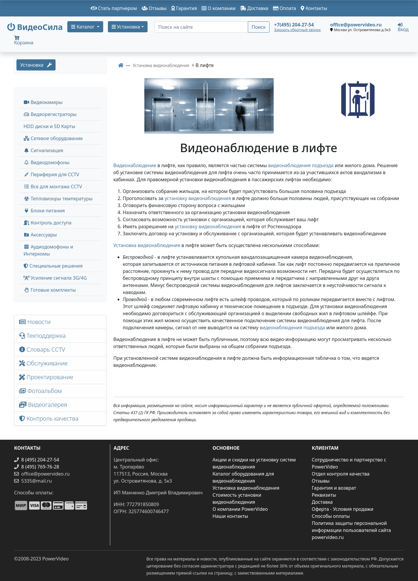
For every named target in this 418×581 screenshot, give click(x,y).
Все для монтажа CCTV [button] (53, 186)
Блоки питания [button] (44, 210)
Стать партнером (114, 8)
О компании (218, 8)
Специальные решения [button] (53, 266)
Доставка (254, 8)
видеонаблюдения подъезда (301, 165)
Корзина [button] (23, 41)
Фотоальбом (40, 391)
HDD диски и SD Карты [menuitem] (49, 126)
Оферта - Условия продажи (342, 509)
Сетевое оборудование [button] (53, 138)
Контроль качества (50, 418)
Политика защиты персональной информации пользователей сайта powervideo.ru (351, 530)
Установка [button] (126, 26)
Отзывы (154, 8)
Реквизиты (324, 495)
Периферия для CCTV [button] (51, 174)
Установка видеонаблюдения (146, 245)
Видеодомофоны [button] (47, 162)
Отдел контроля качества (341, 474)
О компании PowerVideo (240, 509)
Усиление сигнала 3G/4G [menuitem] (55, 278)
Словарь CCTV (42, 349)
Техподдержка (42, 336)
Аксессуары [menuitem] (40, 234)
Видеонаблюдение (134, 165)
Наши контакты (230, 516)
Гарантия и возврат (334, 488)
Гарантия (184, 8)
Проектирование (46, 377)
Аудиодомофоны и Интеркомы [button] (48, 250)
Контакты (314, 8)
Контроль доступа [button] (47, 222)
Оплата (284, 8)
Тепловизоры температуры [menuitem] (58, 198)
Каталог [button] (83, 26)
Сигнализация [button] (43, 150)
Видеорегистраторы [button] (50, 114)
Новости (35, 322)
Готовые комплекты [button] (50, 290)
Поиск (259, 27)
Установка (36, 65)
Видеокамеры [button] (43, 102)
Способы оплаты (331, 516)
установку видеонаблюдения (198, 198)
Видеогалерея (43, 405)
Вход (403, 27)
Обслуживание (43, 363)
